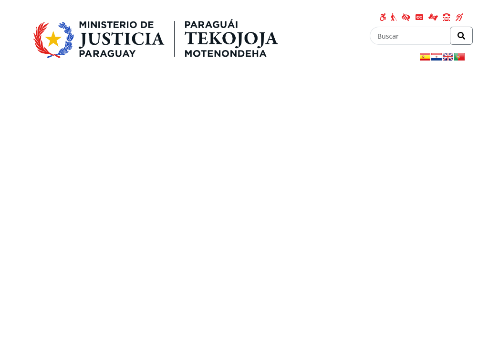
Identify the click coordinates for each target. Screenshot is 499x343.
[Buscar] (410, 36)
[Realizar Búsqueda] (461, 36)
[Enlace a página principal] (159, 36)
